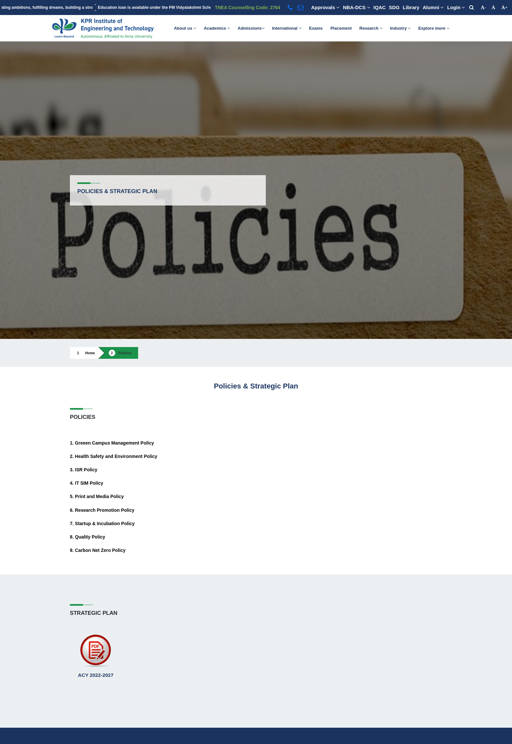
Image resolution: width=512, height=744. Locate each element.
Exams (316, 28)
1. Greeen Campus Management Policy (112, 443)
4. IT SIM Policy (86, 483)
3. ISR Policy (83, 469)
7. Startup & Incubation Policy (102, 523)
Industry (400, 28)
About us (185, 28)
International (286, 28)
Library (411, 7)
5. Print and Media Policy (97, 496)
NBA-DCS (356, 7)
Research (371, 28)
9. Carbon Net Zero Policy (97, 550)
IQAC (380, 7)
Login (456, 7)
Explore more (433, 28)
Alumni (433, 7)
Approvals (325, 7)
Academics (217, 28)
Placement (341, 28)
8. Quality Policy (87, 536)
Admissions (251, 28)
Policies (125, 353)
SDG (394, 7)
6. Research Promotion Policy (102, 510)
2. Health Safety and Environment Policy (113, 456)
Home (90, 353)
